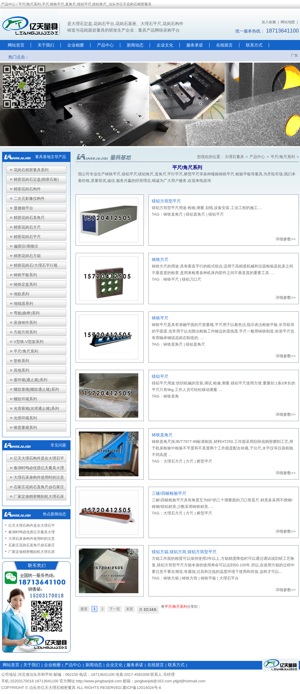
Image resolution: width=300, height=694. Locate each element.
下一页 (114, 609)
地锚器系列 (23, 303)
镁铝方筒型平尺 (166, 201)
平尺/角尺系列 (283, 156)
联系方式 (254, 45)
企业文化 (165, 45)
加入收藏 (269, 22)
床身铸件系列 (25, 322)
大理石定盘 (81, 23)
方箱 (156, 558)
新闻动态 (135, 45)
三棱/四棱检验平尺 (169, 493)
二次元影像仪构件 (29, 198)
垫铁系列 (21, 360)
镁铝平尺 (216, 214)
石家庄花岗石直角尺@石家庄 (39, 487)
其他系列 (21, 370)
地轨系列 (21, 294)
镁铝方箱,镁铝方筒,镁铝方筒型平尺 (184, 551)
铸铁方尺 (160, 259)
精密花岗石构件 (27, 189)
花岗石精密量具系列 (31, 170)
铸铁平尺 (171, 279)
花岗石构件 (172, 23)
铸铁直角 (171, 396)
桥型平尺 (204, 461)
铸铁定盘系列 (25, 284)
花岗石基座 (125, 23)
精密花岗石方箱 (27, 256)
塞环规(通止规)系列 (30, 380)
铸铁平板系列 (25, 275)
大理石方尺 (173, 461)
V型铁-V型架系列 (28, 341)
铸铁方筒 (189, 578)
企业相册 (75, 45)
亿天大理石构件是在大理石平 (39, 458)
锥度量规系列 (25, 427)
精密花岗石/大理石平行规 (35, 265)
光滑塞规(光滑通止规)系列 (36, 408)
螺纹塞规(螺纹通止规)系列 (36, 389)
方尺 (189, 461)
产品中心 (105, 45)
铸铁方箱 (171, 578)
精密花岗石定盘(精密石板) (36, 179)
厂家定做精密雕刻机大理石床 (39, 496)
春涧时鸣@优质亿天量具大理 (39, 468)
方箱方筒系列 (25, 332)
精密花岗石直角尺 (29, 217)
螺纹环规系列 (25, 399)
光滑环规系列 (25, 418)
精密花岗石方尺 (27, 227)
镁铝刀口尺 (191, 279)
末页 (129, 609)
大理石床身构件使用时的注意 (39, 477)
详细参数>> (286, 239)
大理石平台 (229, 578)
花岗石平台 (103, 23)
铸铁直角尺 (173, 214)
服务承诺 (194, 45)
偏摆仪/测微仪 (26, 246)
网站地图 (288, 22)
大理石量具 (234, 156)
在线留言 (224, 45)
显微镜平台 (23, 208)
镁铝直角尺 (195, 214)
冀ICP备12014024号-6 (141, 687)
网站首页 (16, 45)
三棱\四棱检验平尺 (168, 500)
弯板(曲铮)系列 (27, 313)
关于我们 (46, 45)
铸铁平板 (208, 578)
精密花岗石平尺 (27, 236)
